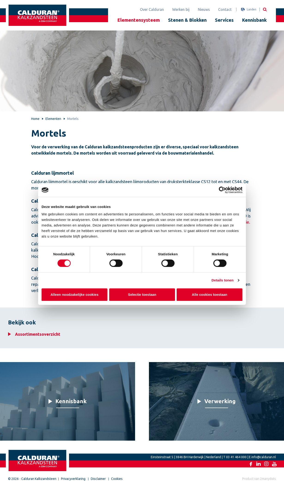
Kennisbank (254, 20)
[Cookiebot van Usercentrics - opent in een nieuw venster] (222, 189)
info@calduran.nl (263, 457)
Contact (225, 9)
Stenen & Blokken (187, 20)
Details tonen (222, 280)
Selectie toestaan (142, 294)
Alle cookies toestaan (209, 294)
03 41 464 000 (236, 457)
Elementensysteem (138, 20)
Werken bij (181, 9)
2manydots (268, 479)
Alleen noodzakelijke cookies (75, 294)
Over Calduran (152, 9)
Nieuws (204, 9)
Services (224, 20)
